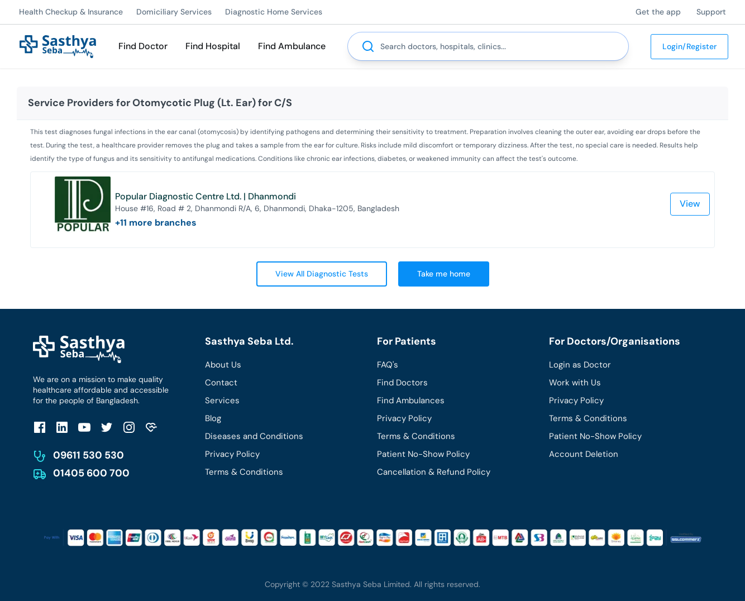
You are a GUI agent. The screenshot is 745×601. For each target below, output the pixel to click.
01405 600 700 (91, 473)
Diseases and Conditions (254, 436)
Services (222, 400)
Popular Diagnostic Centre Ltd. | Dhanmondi (205, 196)
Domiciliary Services (174, 12)
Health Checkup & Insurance (71, 12)
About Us (223, 364)
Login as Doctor (580, 364)
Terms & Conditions (244, 472)
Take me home (443, 274)
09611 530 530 (88, 455)
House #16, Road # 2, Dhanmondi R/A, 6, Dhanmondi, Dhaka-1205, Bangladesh (257, 208)
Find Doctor (143, 46)
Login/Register (689, 46)
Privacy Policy (232, 454)
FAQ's (387, 364)
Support (711, 12)
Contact (221, 382)
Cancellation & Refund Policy (433, 472)
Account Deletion (583, 454)
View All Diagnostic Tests (321, 274)
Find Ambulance (292, 46)
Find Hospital (212, 46)
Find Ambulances (411, 400)
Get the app (658, 12)
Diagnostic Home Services (273, 12)
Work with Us (575, 382)
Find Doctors (402, 382)
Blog (213, 418)
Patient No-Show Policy (423, 454)
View (690, 203)
